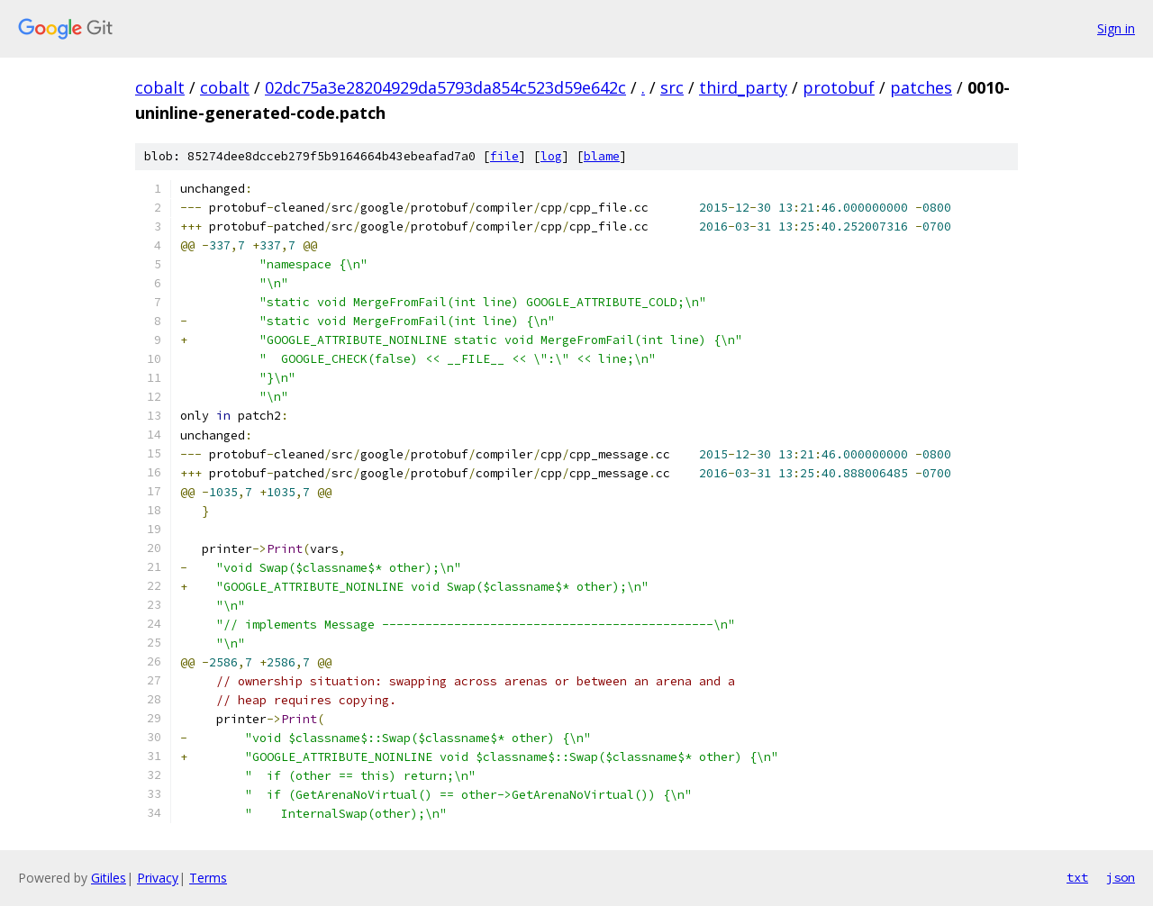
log (551, 156)
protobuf (839, 87)
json (1120, 877)
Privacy (157, 877)
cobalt (160, 87)
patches (921, 87)
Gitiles (108, 877)
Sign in (1116, 28)
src (672, 87)
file (504, 156)
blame (602, 156)
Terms (208, 877)
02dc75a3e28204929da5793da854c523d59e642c (445, 87)
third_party (743, 87)
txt (1077, 877)
